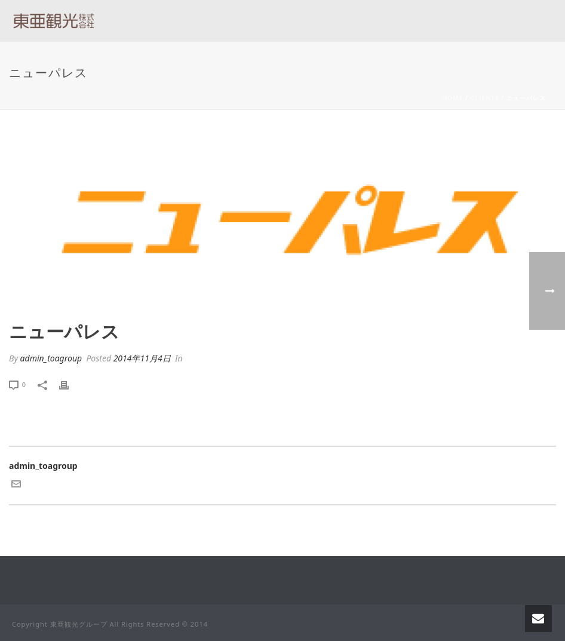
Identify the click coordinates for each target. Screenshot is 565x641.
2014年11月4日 (142, 358)
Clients (485, 98)
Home (453, 98)
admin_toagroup (51, 358)
